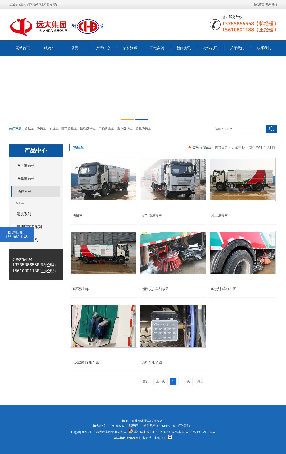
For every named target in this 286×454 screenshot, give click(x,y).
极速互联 (161, 438)
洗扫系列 (255, 147)
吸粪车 (76, 48)
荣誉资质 (130, 48)
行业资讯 (210, 48)
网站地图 (120, 438)
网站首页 (23, 48)
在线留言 (258, 4)
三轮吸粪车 (106, 129)
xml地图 (132, 438)
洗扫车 (271, 147)
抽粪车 (54, 129)
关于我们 (237, 48)
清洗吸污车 (88, 129)
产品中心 (103, 48)
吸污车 (49, 48)
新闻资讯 (184, 48)
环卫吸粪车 (69, 129)
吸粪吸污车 (143, 129)
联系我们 (271, 4)
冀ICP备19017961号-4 (200, 432)
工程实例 (157, 48)
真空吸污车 (125, 129)
